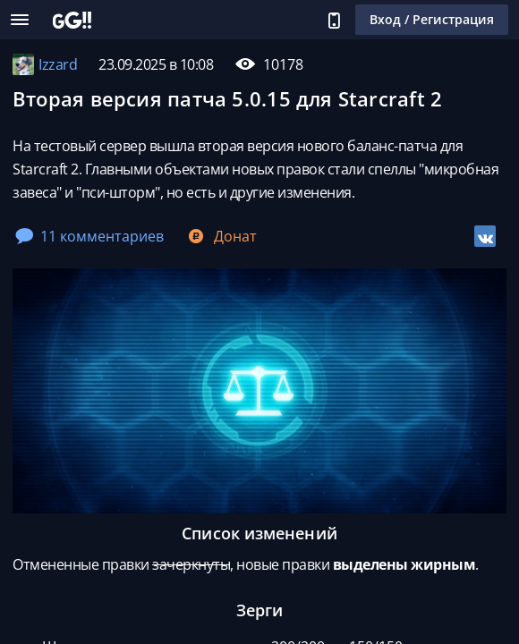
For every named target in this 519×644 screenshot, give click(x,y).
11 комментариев (89, 236)
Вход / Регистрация (432, 19)
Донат (221, 236)
